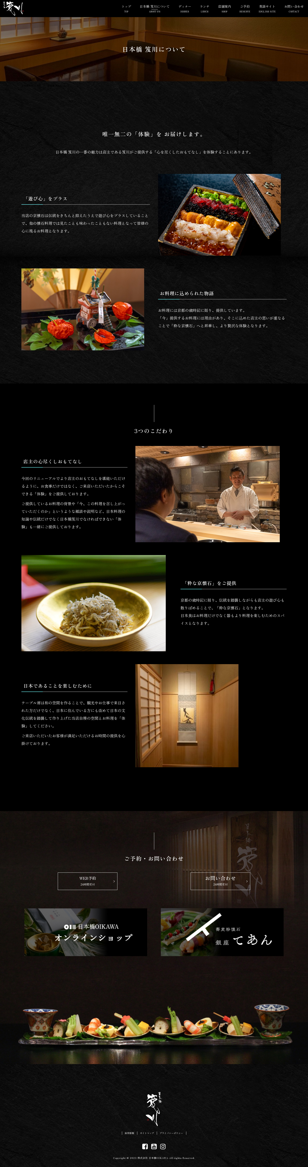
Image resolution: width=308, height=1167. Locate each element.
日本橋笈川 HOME (31, 85)
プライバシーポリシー (173, 1134)
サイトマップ (145, 1134)
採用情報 (126, 1134)
